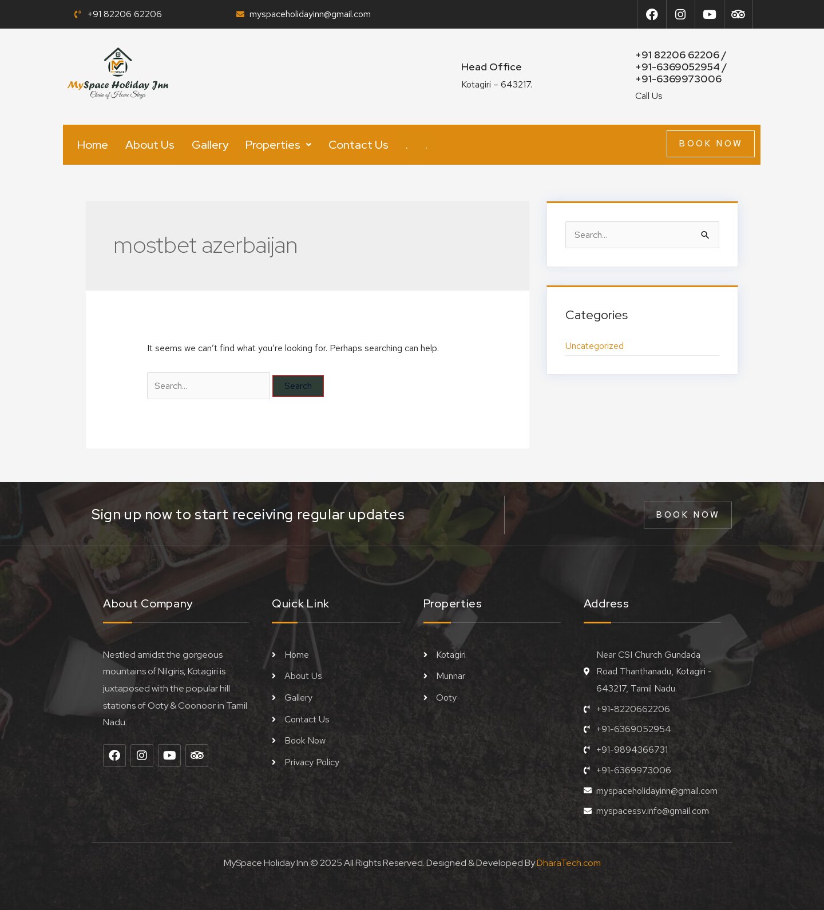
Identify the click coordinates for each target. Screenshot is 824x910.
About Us (150, 144)
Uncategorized (594, 346)
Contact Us (358, 144)
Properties (278, 144)
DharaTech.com (569, 863)
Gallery (210, 144)
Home (92, 144)
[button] (278, 144)
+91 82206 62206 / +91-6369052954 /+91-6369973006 (681, 66)
